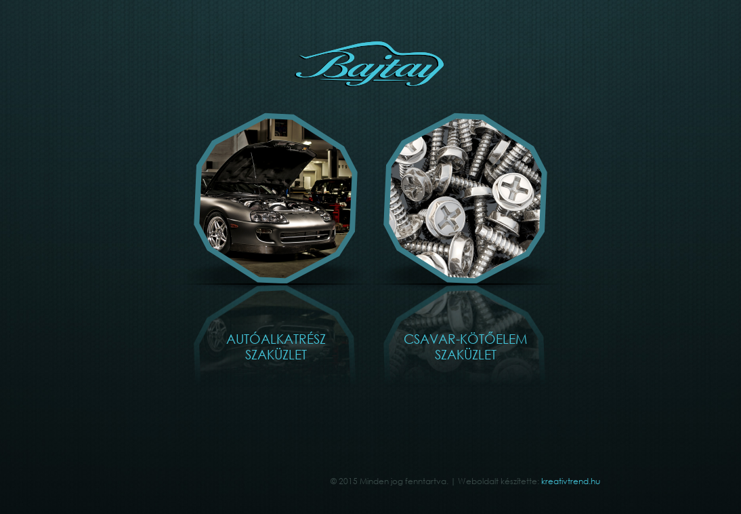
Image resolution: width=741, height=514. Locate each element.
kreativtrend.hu (570, 481)
